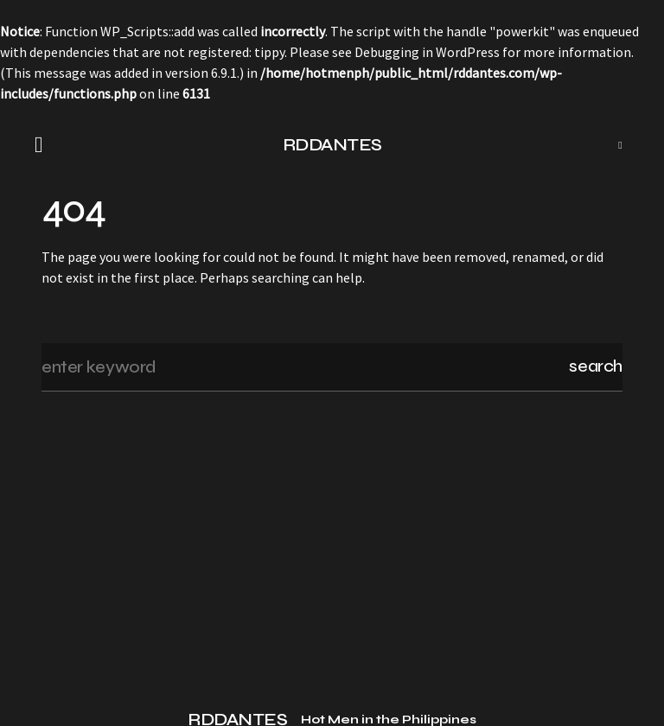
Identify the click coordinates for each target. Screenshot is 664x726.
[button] (44, 145)
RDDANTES (332, 145)
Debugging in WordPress (427, 51)
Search (595, 366)
